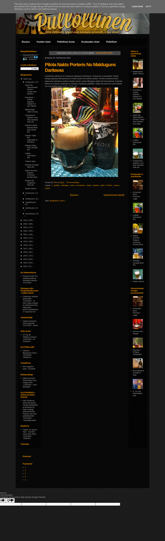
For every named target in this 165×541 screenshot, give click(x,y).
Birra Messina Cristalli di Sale (138, 373)
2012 (25, 266)
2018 (25, 245)
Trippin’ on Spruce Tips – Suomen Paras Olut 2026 (30, 432)
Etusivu (26, 42)
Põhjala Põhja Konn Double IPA (31, 147)
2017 (25, 249)
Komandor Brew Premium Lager (137, 195)
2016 (25, 252)
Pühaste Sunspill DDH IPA (31, 166)
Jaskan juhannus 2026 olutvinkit (29, 322)
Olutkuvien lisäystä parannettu (30, 297)
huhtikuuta (30, 199)
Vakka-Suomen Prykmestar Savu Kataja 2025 (30, 380)
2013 (25, 263)
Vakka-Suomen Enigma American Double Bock (31, 173)
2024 (25, 224)
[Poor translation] (10, 500)
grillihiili (57, 185)
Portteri (109, 185)
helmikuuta (30, 208)
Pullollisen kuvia (66, 42)
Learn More (137, 6)
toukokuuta (30, 193)
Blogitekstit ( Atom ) (57, 201)
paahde (96, 185)
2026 (25, 79)
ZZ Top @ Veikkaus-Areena (29, 336)
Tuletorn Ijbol (30, 161)
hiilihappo (65, 185)
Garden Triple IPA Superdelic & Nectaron (31, 138)
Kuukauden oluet (90, 42)
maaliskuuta (31, 202)
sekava (117, 185)
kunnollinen (81, 185)
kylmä (89, 185)
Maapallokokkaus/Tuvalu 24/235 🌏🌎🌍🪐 (30, 57)
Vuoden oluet (44, 42)
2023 (25, 227)
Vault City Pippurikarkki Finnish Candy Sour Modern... (31, 89)
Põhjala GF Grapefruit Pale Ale (30, 183)
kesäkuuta (30, 82)
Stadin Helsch (30, 189)
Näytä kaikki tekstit (104, 53)
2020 (25, 238)
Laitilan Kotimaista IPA (30, 155)
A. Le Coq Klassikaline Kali (137, 393)
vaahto (47, 188)
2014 (25, 259)
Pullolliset (111, 42)
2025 (25, 220)
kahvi (72, 185)
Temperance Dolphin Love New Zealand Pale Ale (31, 118)
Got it (148, 6)
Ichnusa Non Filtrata (138, 332)
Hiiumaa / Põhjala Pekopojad (137, 352)
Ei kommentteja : (73, 182)
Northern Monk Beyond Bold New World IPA (31, 128)
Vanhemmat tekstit (114, 195)
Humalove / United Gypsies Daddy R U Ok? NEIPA (30, 101)
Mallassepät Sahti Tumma (31, 110)
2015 (25, 256)
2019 (25, 241)
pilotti (102, 185)
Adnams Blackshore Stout (29, 352)
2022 (25, 231)
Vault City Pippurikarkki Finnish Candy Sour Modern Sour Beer (138, 119)
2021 (25, 234)
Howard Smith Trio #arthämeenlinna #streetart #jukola (30, 278)
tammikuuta (30, 214)
